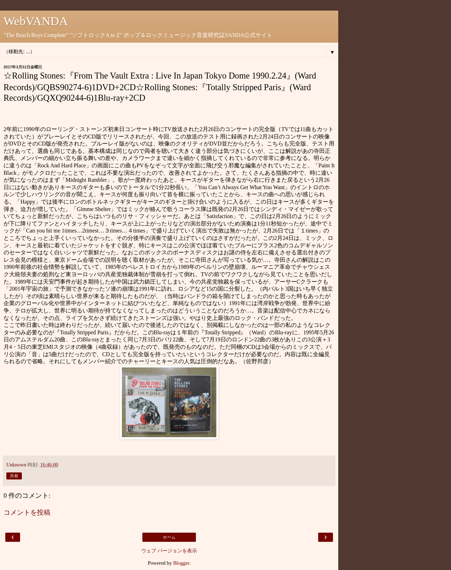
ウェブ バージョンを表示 (169, 550)
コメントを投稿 (27, 512)
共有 (14, 475)
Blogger (181, 563)
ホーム (169, 537)
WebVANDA (36, 20)
